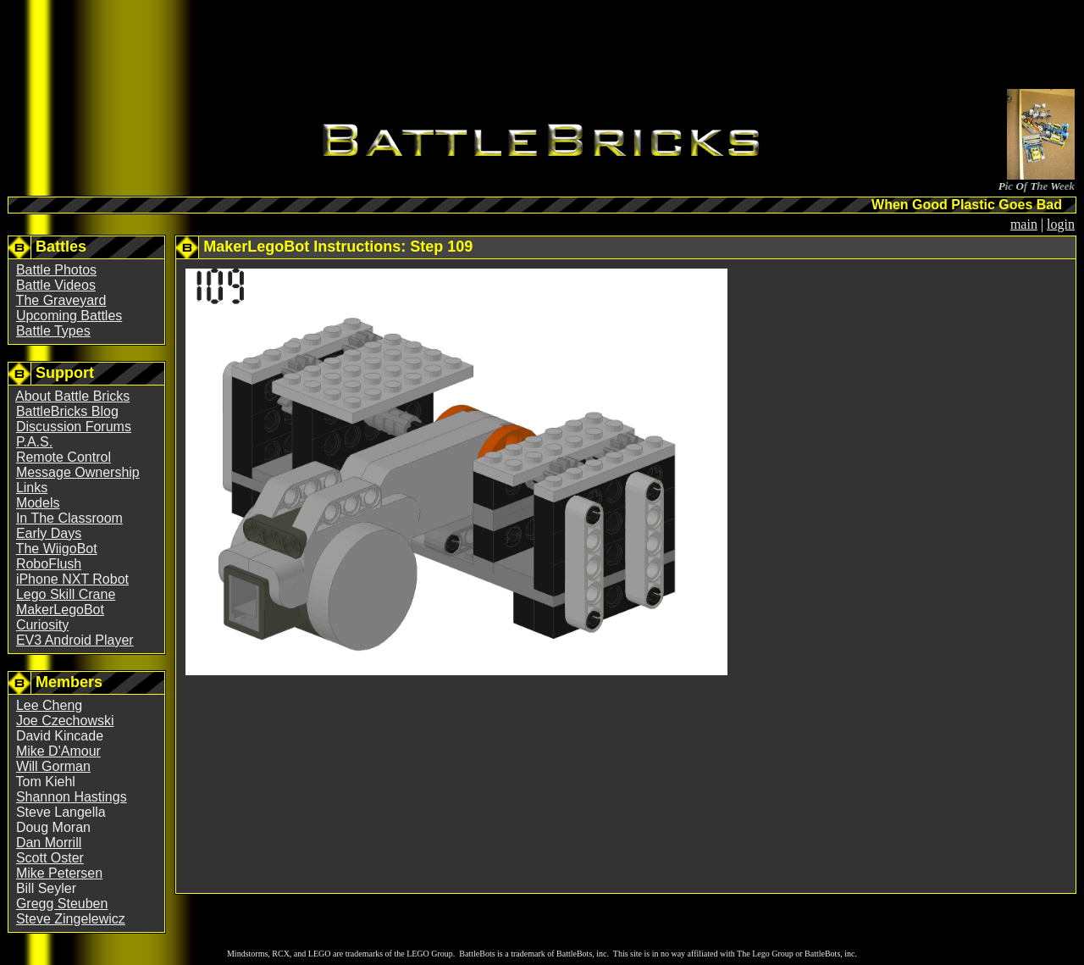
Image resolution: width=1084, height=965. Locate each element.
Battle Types (53, 331)
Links (31, 487)
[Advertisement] (542, 47)
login (1061, 224)
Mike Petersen (59, 873)
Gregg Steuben (62, 903)
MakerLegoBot (60, 609)
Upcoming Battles (69, 315)
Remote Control (63, 457)
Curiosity (42, 625)
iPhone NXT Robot (72, 579)
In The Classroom (69, 518)
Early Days (48, 533)
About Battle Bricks (72, 396)
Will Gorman (53, 766)
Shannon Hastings (71, 797)
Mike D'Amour (58, 751)
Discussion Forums (73, 426)
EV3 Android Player (75, 640)
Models (38, 503)
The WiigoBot (56, 548)
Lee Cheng (49, 705)
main (1023, 224)
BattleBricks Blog (67, 411)
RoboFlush (48, 564)
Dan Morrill (48, 842)
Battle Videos (56, 285)
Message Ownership (78, 472)
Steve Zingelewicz (70, 919)
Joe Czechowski (65, 720)
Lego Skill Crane (65, 594)
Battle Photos (56, 270)
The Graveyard (61, 300)
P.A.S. (34, 442)
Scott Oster (50, 858)
